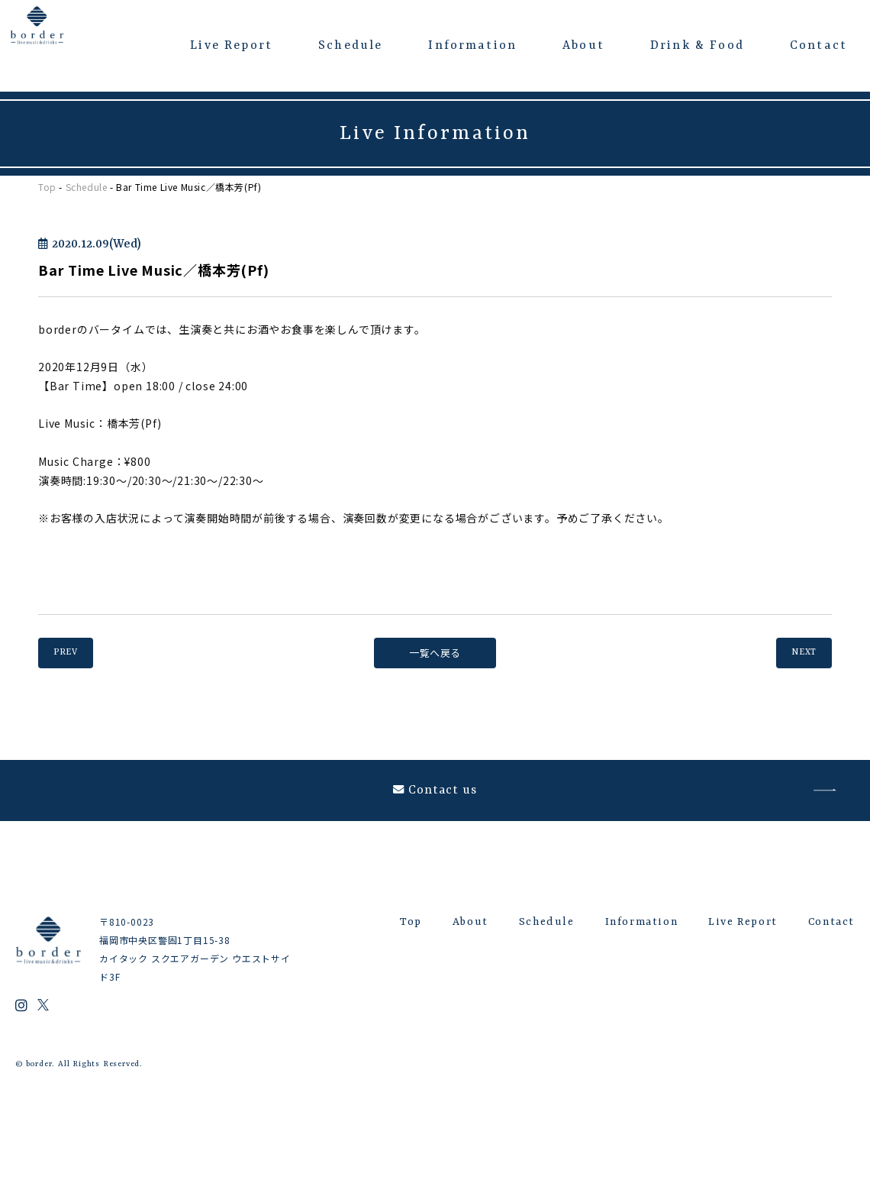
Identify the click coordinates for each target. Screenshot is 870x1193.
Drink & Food (697, 46)
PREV (74, 653)
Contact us (435, 806)
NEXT (795, 653)
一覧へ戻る (435, 653)
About (583, 46)
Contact (818, 46)
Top (47, 186)
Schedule (350, 46)
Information (472, 46)
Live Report (231, 46)
